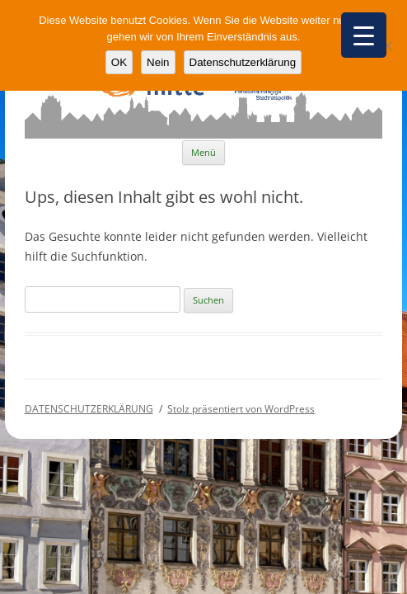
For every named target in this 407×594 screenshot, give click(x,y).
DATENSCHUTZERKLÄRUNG (89, 409)
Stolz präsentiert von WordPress (241, 409)
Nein (158, 62)
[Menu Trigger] (363, 35)
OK (119, 62)
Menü (203, 152)
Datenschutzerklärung (243, 62)
